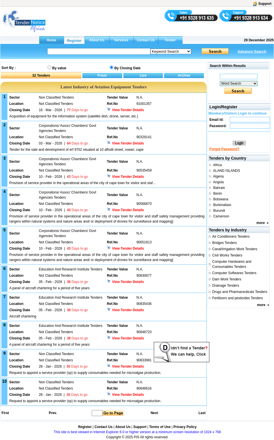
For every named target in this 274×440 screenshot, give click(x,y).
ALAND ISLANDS (226, 171)
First (4, 413)
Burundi (219, 211)
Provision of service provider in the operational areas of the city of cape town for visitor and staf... (82, 183)
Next (154, 413)
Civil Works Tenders (227, 255)
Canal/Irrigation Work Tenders (234, 249)
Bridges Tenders (224, 243)
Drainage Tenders (225, 286)
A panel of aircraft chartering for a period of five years (49, 288)
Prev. (53, 413)
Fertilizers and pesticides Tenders (237, 298)
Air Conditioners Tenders (231, 237)
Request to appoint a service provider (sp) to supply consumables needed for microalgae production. (85, 373)
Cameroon (221, 216)
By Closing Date (127, 68)
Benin (217, 193)
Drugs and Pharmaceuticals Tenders (239, 292)
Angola (218, 182)
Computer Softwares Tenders (234, 273)
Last (202, 413)
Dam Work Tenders (226, 279)
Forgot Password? (224, 149)
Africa (217, 165)
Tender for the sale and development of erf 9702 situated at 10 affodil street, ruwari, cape (76, 150)
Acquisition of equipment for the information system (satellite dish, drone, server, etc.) (73, 116)
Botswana (220, 199)
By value (59, 68)
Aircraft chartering (22, 316)
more (260, 223)
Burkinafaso (222, 205)
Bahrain (219, 188)
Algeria (218, 176)
